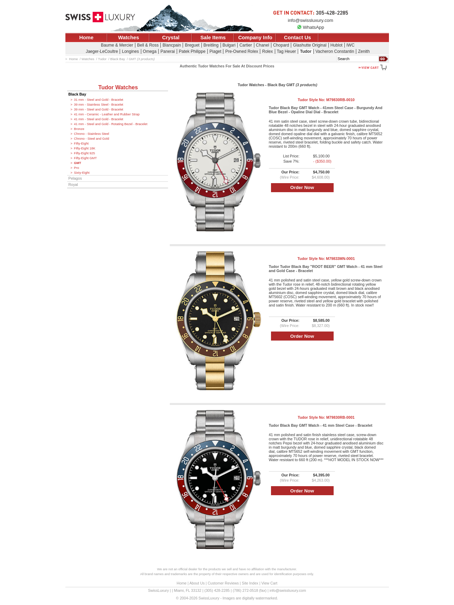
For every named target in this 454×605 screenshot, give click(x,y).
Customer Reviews (223, 583)
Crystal (171, 37)
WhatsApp (310, 27)
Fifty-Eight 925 (84, 153)
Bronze (79, 129)
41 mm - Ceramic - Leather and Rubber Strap (107, 114)
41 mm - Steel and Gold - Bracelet (99, 119)
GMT (77, 163)
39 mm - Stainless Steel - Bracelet (99, 104)
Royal (73, 184)
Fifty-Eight (81, 143)
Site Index (250, 583)
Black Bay (77, 94)
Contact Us (297, 37)
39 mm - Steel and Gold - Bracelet (99, 109)
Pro (76, 168)
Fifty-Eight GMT (85, 158)
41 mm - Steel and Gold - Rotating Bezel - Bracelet (111, 124)
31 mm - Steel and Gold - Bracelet (99, 99)
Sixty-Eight (82, 172)
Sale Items (213, 37)
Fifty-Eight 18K (84, 148)
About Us (197, 583)
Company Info (255, 37)
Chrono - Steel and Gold (91, 138)
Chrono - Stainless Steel (91, 134)
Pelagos (75, 178)
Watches (128, 37)
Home (86, 37)
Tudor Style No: (326, 100)
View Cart (269, 583)
